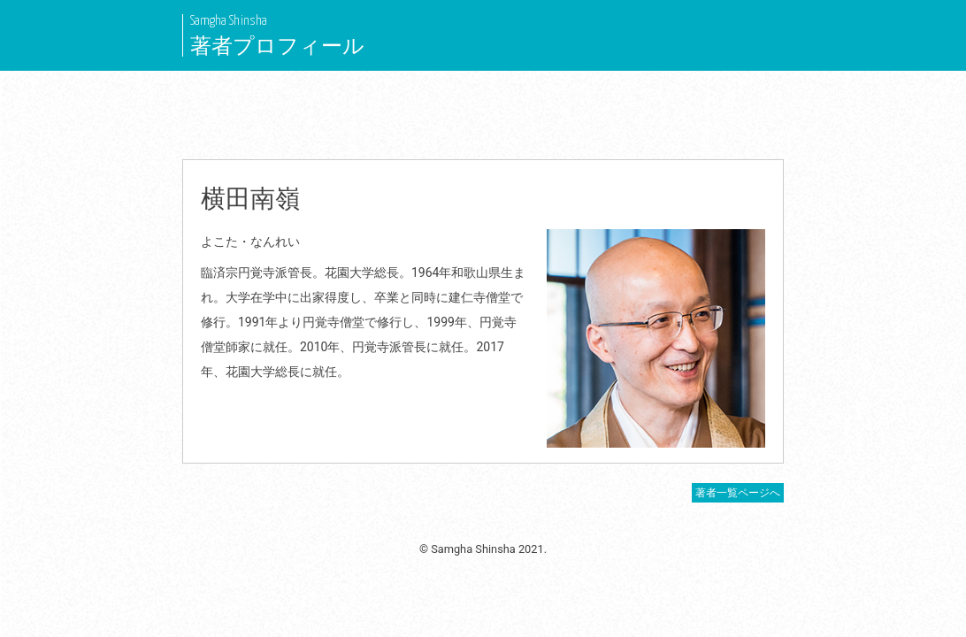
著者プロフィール (277, 46)
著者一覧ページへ (737, 493)
